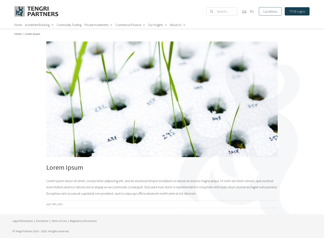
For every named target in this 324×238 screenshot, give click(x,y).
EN (244, 11)
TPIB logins (297, 11)
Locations (270, 11)
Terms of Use (59, 221)
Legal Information (22, 221)
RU (252, 11)
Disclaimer (42, 221)
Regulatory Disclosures (83, 221)
